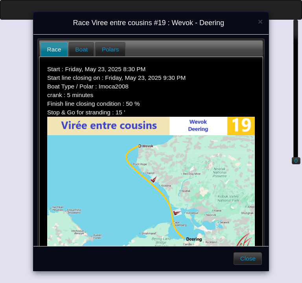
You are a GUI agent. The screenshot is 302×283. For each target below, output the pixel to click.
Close (248, 258)
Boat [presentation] (81, 49)
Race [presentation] (54, 49)
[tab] (54, 49)
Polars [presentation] (110, 49)
